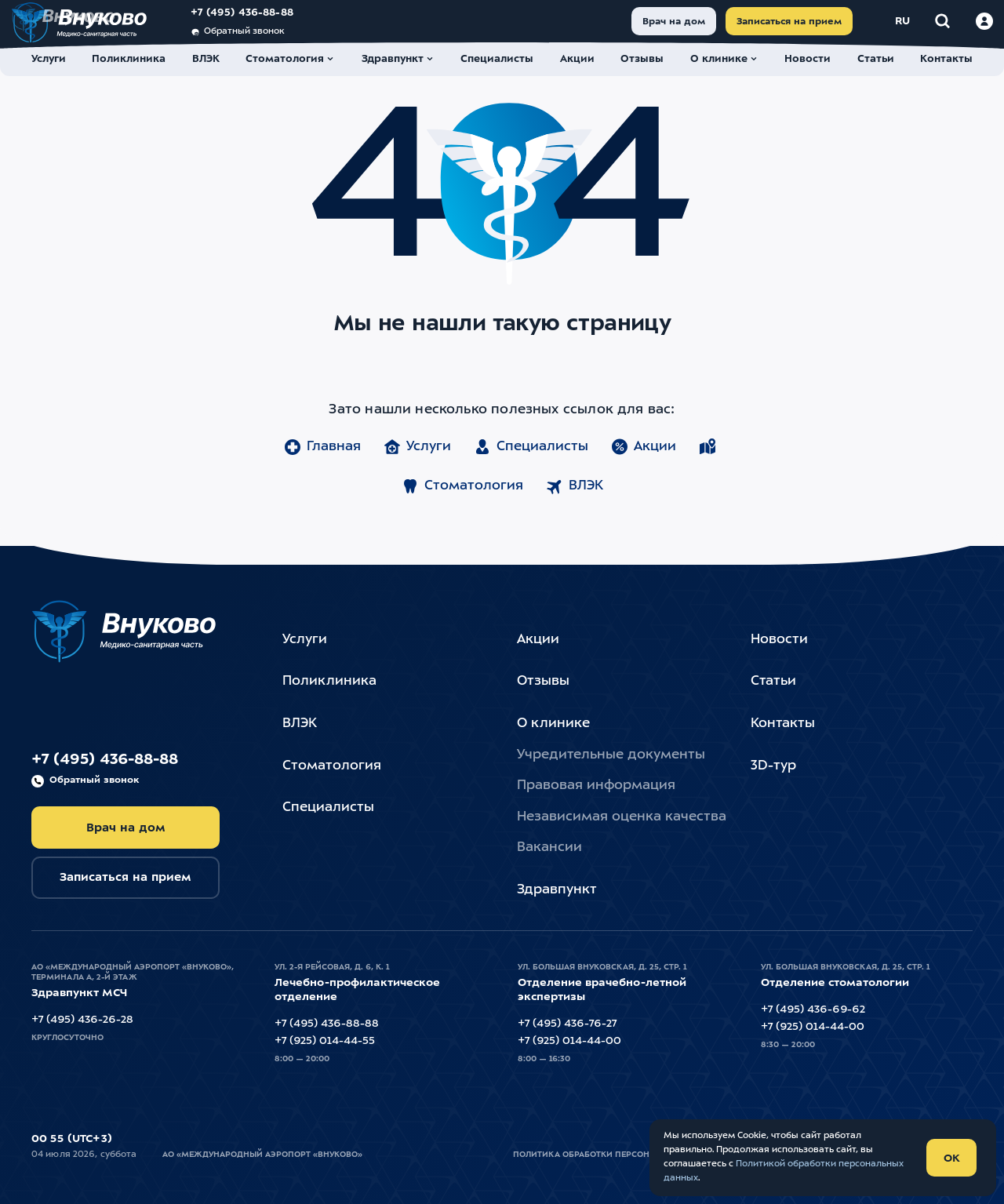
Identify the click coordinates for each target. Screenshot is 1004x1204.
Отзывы (543, 681)
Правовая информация (596, 785)
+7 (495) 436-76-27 (567, 1023)
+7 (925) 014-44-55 (325, 1040)
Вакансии (549, 847)
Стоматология (462, 514)
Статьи (773, 681)
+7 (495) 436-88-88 (262, 22)
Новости (779, 639)
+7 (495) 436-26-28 (82, 1019)
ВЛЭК (574, 514)
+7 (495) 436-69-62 (813, 1009)
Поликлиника (329, 681)
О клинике (553, 723)
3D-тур (773, 766)
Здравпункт (557, 890)
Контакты (783, 723)
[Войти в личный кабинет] (964, 30)
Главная (322, 475)
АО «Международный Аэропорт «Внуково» (262, 1155)
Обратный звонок (258, 41)
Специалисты (530, 475)
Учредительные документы (611, 755)
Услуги (417, 475)
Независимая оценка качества (621, 817)
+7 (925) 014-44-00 (569, 1040)
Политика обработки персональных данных (619, 1155)
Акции (643, 475)
